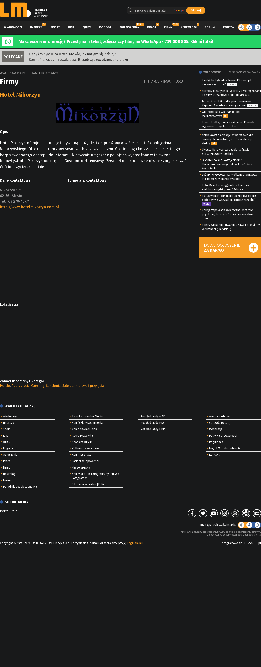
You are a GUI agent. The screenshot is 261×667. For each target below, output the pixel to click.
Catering (37, 386)
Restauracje (21, 386)
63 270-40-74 (19, 201)
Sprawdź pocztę (219, 423)
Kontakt (214, 454)
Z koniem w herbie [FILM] (88, 484)
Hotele (33, 72)
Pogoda (105, 27)
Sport (55, 27)
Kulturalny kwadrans (85, 448)
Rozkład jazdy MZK (152, 416)
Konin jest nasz (82, 454)
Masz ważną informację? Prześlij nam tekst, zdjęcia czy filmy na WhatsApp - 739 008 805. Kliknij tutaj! (116, 41)
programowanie (232, 543)
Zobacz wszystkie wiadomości (245, 72)
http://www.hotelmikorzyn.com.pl (29, 207)
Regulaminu (135, 543)
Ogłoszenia (129, 27)
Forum (210, 27)
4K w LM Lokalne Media (87, 416)
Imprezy (36, 27)
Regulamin (216, 442)
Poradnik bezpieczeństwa (20, 486)
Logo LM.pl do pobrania (224, 448)
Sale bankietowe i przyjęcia (83, 386)
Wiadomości (13, 27)
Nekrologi (189, 27)
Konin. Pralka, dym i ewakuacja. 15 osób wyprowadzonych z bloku (78, 60)
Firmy (168, 27)
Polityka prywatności (223, 435)
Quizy (87, 27)
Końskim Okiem (82, 442)
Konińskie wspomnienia (87, 423)
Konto (228, 27)
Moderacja (215, 429)
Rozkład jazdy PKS (152, 423)
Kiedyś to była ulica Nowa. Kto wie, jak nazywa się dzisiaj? (72, 54)
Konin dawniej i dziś (84, 429)
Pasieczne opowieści (85, 461)
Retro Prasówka (82, 435)
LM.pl (3, 72)
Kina (71, 27)
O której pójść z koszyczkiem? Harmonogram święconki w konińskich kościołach (227, 164)
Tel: (3, 201)
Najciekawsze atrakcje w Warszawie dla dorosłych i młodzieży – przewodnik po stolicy (227, 139)
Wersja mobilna (219, 416)
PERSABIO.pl (252, 543)
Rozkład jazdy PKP (152, 429)
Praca (151, 27)
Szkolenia (53, 386)
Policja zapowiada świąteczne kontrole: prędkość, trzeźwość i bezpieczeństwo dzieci (228, 214)
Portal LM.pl (9, 511)
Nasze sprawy (81, 467)
